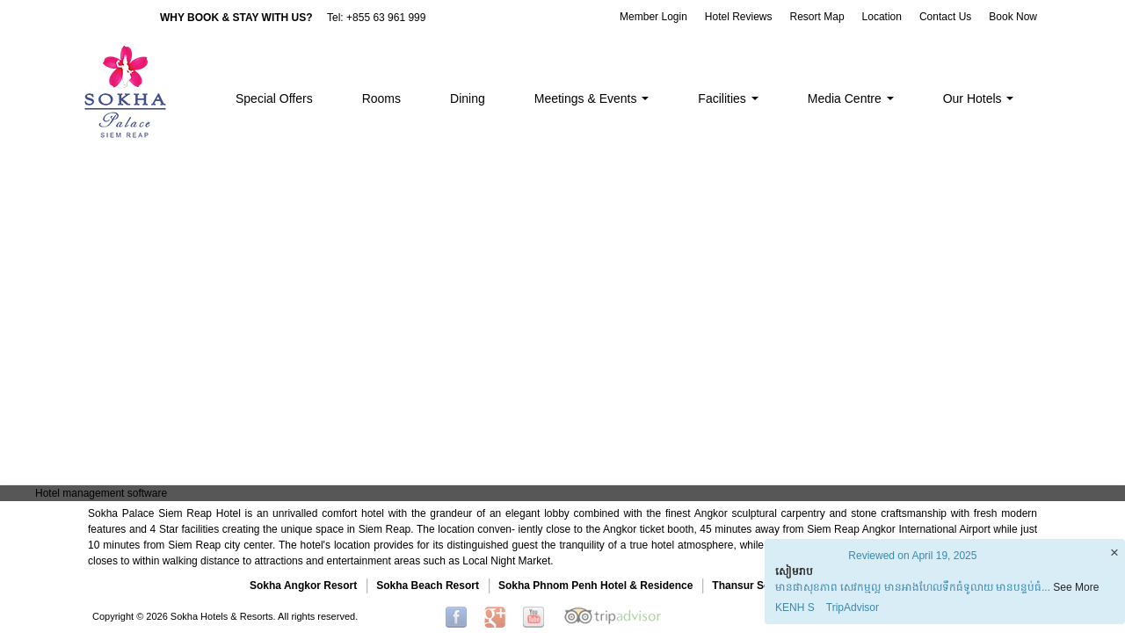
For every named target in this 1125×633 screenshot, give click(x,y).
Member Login (653, 17)
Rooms (381, 98)
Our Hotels (978, 98)
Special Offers (274, 98)
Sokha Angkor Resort (303, 585)
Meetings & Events (592, 98)
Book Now (1013, 17)
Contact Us (945, 17)
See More (1076, 587)
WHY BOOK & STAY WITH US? (236, 17)
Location (882, 17)
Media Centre (851, 98)
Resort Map (817, 17)
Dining (467, 98)
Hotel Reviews (739, 17)
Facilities (728, 98)
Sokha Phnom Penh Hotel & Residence (595, 585)
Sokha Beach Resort (427, 585)
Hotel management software (101, 493)
